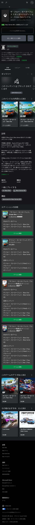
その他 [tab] (27, 67)
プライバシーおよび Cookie (20, 516)
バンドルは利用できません (17, 31)
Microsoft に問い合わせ (7, 516)
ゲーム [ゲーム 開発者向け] (3, 500)
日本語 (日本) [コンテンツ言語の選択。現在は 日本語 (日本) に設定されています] (8, 505)
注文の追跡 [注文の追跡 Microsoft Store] (4, 491)
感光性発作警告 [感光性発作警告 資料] (5, 474)
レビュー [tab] (17, 67)
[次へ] (32, 74)
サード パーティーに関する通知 (18, 518)
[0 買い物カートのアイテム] (27, 2)
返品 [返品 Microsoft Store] (3, 488)
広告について (5, 521)
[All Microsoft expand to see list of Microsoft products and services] (2, 2)
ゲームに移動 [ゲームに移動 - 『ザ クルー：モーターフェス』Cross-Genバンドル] (17, 233)
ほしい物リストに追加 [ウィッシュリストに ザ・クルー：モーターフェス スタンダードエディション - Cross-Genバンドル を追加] (13, 38)
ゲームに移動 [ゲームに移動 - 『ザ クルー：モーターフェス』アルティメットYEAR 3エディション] (17, 367)
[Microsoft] (17, 1)
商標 (9, 518)
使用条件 (4, 518)
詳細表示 (5, 174)
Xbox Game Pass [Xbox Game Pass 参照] (6, 453)
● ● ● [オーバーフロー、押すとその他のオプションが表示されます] (30, 38)
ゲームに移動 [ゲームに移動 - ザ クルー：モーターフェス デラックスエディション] (17, 274)
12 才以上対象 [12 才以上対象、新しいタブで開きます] (13, 46)
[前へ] (28, 74)
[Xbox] (4, 6)
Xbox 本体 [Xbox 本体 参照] (4, 447)
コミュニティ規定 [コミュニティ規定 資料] (6, 471)
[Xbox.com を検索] (6, 2)
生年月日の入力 (16, 92)
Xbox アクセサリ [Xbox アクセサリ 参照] (6, 456)
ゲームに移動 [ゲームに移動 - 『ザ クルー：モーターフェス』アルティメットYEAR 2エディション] (17, 319)
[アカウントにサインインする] (32, 2)
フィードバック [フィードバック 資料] (5, 468)
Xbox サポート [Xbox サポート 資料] (5, 465)
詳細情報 (19, 56)
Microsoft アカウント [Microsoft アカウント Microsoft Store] (7, 482)
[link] (9, 114)
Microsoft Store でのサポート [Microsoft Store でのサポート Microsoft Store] (9, 485)
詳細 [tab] (7, 67)
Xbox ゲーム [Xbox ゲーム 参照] (5, 450)
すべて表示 (22, 99)
